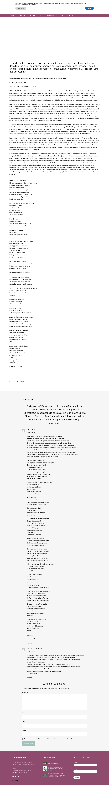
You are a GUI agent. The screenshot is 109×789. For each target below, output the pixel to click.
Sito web (24, 730)
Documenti (50, 15)
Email (24, 721)
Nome (24, 713)
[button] (93, 780)
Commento (25, 692)
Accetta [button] (89, 784)
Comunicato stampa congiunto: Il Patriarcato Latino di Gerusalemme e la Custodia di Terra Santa (57, 775)
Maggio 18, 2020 (31, 651)
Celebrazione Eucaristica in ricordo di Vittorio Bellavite (57, 762)
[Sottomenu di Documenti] (56, 15)
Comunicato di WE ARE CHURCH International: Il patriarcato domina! (55, 769)
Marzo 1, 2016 (31, 432)
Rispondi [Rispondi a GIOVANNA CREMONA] (29, 677)
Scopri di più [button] (21, 784)
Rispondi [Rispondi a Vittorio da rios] (29, 643)
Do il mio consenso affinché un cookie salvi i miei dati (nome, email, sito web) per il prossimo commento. (54, 739)
